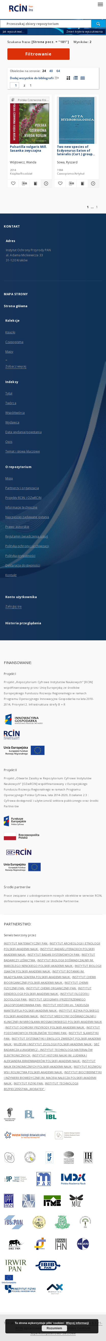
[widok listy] (82, 78)
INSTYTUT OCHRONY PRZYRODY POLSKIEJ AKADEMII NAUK (45, 1027)
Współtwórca (15, 413)
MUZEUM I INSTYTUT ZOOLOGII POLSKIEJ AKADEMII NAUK (53, 1044)
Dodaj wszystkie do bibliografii (34, 78)
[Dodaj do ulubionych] (12, 183)
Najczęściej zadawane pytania (27, 517)
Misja (9, 478)
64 (58, 71)
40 (51, 71)
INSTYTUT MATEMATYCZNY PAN (26, 943)
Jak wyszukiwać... (14, 31)
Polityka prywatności (20, 556)
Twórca (10, 403)
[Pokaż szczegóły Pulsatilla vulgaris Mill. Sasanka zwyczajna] (45, 183)
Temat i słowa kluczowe (22, 451)
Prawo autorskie (17, 527)
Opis (8, 442)
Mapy (9, 351)
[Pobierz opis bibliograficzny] (24, 183)
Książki (10, 332)
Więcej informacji (77, 1322)
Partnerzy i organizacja (22, 488)
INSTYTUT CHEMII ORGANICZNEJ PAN (51, 988)
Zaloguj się (13, 606)
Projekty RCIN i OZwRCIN (23, 498)
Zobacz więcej (15, 366)
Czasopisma (14, 342)
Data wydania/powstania (23, 432)
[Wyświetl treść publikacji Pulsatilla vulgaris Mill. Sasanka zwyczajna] (35, 183)
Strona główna (16, 306)
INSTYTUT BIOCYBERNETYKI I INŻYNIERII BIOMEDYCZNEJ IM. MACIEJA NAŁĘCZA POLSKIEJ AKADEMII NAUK (53, 1077)
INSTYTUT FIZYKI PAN (28, 1083)
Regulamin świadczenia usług (26, 536)
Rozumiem (54, 1328)
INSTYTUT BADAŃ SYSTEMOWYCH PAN (53, 954)
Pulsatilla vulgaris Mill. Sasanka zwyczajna (28, 148)
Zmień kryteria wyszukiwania (84, 31)
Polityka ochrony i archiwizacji (27, 546)
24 (44, 71)
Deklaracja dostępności (22, 565)
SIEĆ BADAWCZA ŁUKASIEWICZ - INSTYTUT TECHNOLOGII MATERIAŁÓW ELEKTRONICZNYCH (51, 1049)
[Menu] (100, 4)
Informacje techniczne (21, 507)
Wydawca (12, 422)
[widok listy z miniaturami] (75, 78)
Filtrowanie (38, 54)
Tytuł (8, 393)
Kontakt (11, 575)
